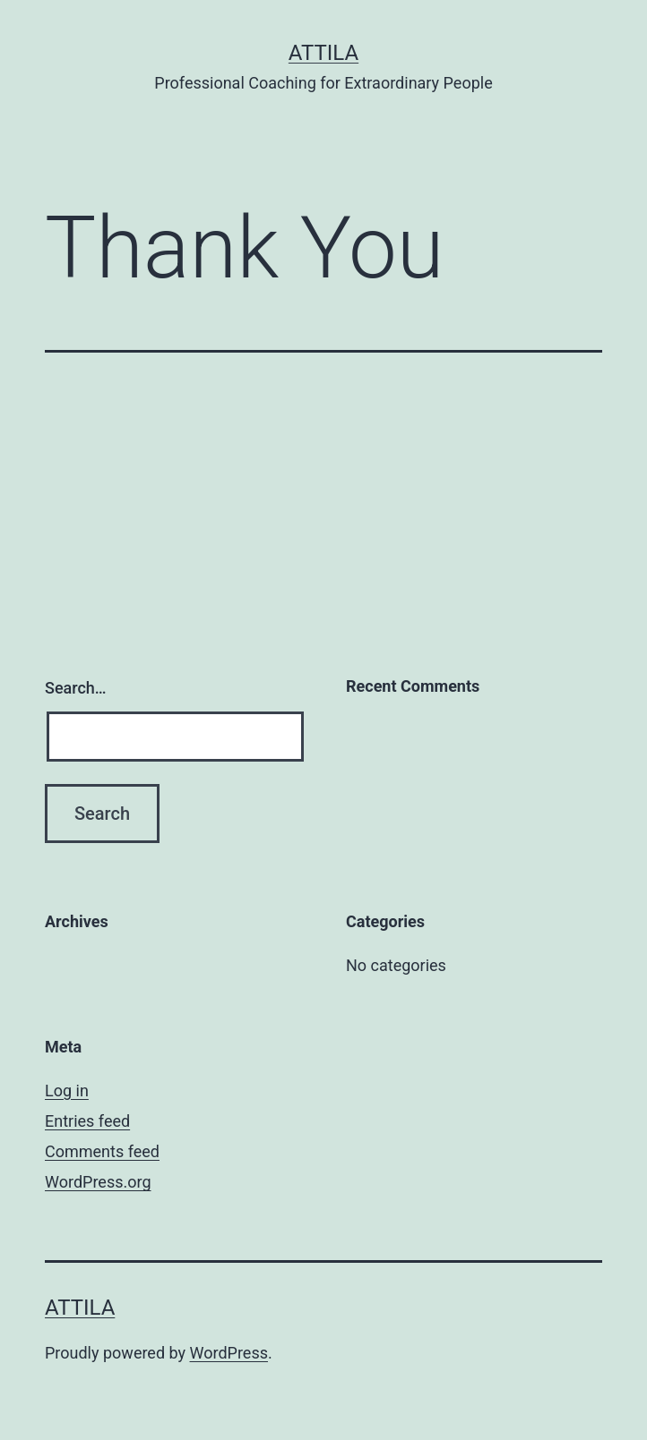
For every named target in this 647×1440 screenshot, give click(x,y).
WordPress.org (98, 1181)
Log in (67, 1090)
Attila (323, 52)
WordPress (229, 1352)
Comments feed (102, 1151)
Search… (76, 687)
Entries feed (87, 1121)
